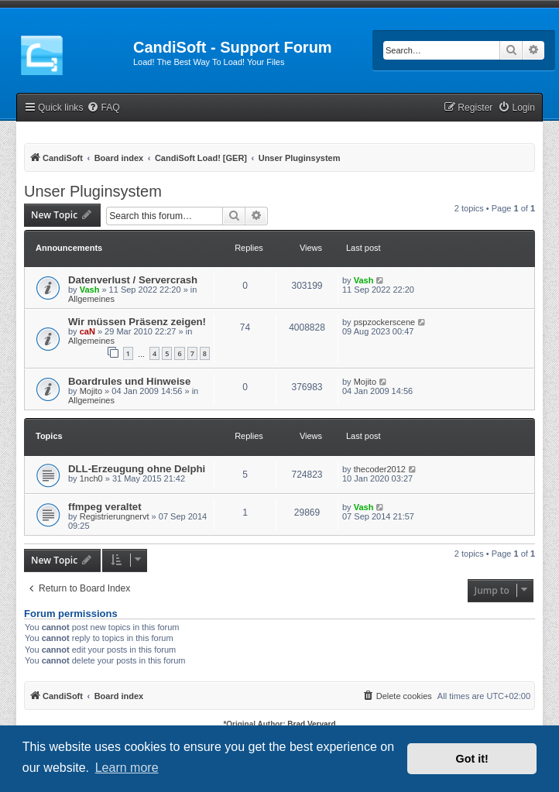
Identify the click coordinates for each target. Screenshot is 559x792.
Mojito (91, 391)
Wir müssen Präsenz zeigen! (137, 321)
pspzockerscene (385, 322)
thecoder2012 (380, 469)
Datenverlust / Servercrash (132, 280)
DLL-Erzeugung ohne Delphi (136, 469)
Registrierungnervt (114, 516)
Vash (90, 289)
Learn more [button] (127, 767)
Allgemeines (91, 298)
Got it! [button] (472, 759)
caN (87, 331)
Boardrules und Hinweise (129, 381)
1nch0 (91, 478)
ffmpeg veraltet (105, 507)
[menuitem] (103, 108)
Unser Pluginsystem (93, 191)
